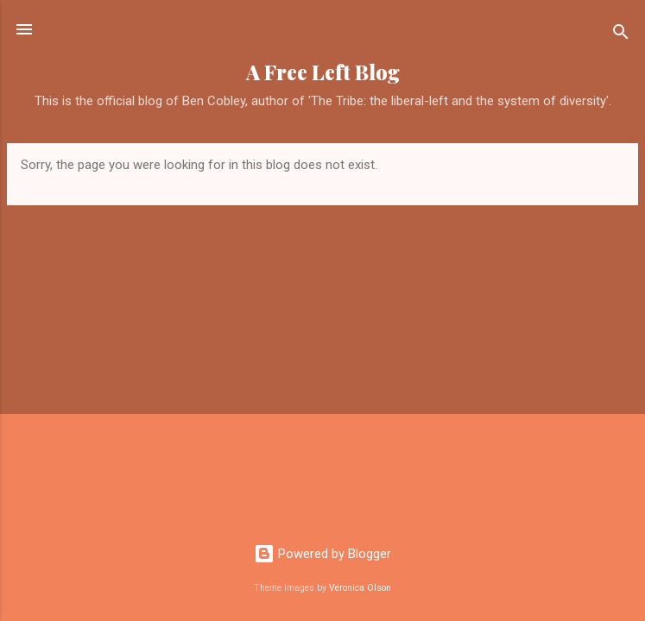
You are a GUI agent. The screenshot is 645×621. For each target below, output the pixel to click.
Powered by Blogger (322, 553)
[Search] (620, 35)
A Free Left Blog (323, 72)
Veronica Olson (360, 587)
